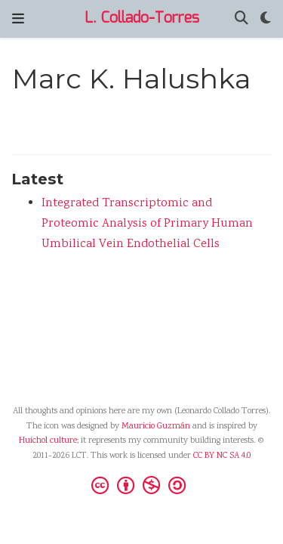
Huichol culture (48, 440)
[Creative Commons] (141, 485)
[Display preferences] (265, 19)
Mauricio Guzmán (156, 426)
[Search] (241, 19)
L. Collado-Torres (142, 18)
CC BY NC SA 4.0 (222, 456)
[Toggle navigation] (18, 18)
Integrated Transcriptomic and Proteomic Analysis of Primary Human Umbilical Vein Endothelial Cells (147, 223)
